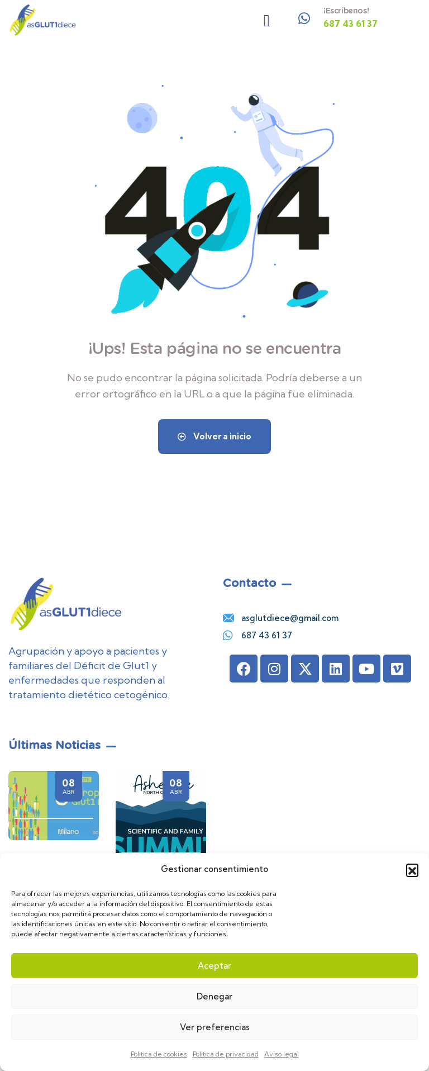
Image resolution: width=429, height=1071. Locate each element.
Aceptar (214, 965)
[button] (412, 869)
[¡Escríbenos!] (304, 18)
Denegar (214, 996)
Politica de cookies (159, 1054)
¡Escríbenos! (346, 10)
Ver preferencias (215, 1027)
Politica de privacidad (226, 1054)
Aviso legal (281, 1054)
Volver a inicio (214, 436)
